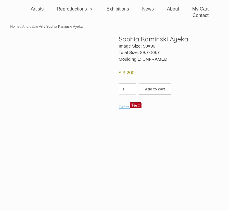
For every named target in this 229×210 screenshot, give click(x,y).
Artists (37, 8)
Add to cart (155, 89)
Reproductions (75, 9)
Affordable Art (32, 26)
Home (15, 26)
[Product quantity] (127, 88)
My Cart (200, 8)
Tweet (124, 107)
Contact (201, 15)
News (148, 8)
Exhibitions (117, 8)
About (173, 8)
